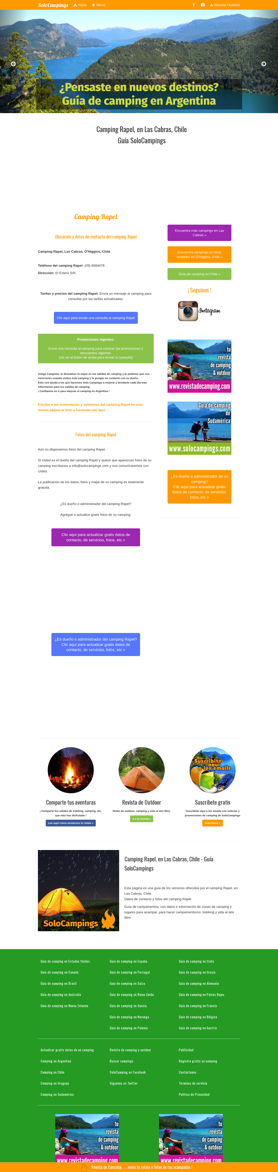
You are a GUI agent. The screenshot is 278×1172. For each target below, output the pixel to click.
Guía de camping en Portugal (130, 972)
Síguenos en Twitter (124, 1083)
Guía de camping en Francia (198, 1005)
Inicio (80, 5)
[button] (71, 823)
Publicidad (186, 1049)
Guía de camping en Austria (198, 1027)
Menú (98, 5)
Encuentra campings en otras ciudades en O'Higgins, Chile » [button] (200, 254)
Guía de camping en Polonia (129, 1027)
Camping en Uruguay (55, 1083)
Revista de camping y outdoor (130, 1049)
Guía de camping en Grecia (197, 972)
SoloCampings (53, 5)
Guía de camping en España (128, 961)
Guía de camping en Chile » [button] (199, 274)
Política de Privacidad (194, 1094)
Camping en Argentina (56, 1060)
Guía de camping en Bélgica (198, 1016)
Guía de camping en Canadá (60, 972)
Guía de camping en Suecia (128, 1005)
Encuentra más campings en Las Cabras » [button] (199, 233)
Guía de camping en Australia (61, 994)
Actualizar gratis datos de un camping (67, 1049)
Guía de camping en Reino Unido (132, 994)
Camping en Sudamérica (57, 1094)
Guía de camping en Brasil (59, 983)
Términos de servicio (193, 1083)
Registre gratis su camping (198, 1060)
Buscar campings (122, 1060)
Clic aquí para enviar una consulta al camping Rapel (96, 318)
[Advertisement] (142, 172)
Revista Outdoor (225, 5)
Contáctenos (187, 1072)
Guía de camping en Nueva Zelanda (64, 1005)
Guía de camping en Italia (196, 961)
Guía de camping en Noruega (129, 1016)
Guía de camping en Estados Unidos (65, 961)
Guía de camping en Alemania (199, 983)
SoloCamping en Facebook (128, 1072)
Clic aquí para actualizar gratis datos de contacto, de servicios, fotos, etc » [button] (96, 537)
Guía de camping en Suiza (127, 983)
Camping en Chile (53, 1072)
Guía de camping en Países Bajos (201, 994)
